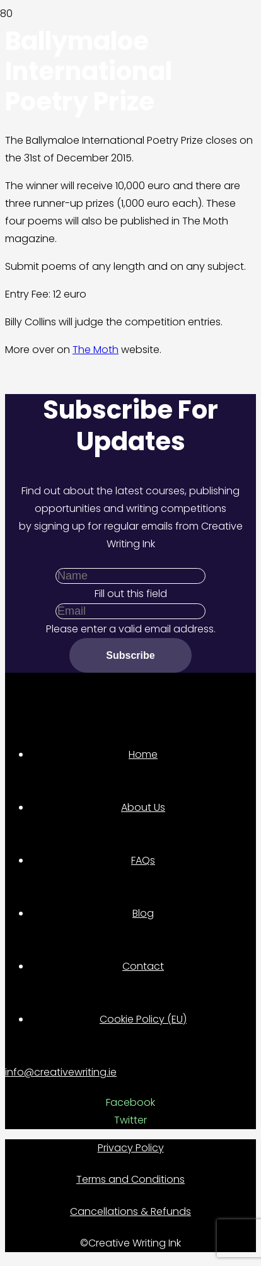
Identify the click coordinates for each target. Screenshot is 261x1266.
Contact (143, 966)
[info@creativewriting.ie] (130, 1072)
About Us (143, 807)
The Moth (95, 349)
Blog (143, 913)
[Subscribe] (130, 655)
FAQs (143, 860)
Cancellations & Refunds (130, 1211)
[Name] (130, 576)
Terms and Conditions (130, 1179)
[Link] (91, 100)
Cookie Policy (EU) (143, 1019)
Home (143, 754)
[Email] (130, 611)
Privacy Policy (131, 1148)
